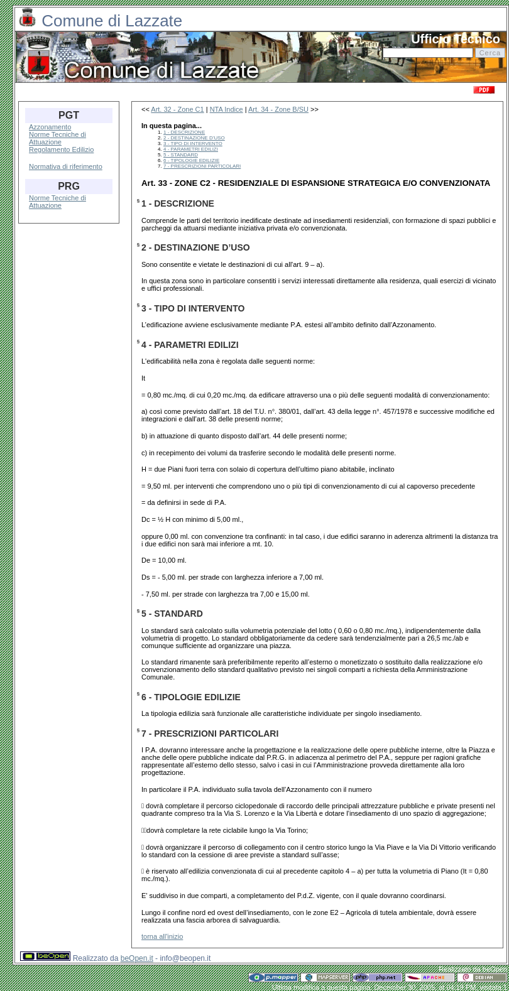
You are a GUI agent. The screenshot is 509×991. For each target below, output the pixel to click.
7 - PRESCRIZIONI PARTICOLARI (202, 166)
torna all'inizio (162, 936)
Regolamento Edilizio (61, 149)
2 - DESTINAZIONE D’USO (194, 138)
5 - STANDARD (180, 155)
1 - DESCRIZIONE (184, 132)
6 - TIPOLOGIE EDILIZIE (191, 160)
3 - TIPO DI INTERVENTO (192, 143)
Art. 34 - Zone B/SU (278, 109)
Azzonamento (50, 127)
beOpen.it (137, 958)
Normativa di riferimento (65, 166)
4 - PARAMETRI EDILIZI (190, 149)
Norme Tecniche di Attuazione (57, 138)
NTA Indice (226, 109)
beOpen (495, 969)
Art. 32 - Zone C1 (177, 109)
